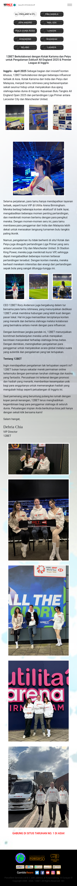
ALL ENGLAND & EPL (25, 14)
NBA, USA (51, 22)
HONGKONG (25, 39)
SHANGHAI (51, 39)
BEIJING (25, 47)
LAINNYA (51, 47)
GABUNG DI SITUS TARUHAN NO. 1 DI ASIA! (38, 833)
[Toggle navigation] (69, 4)
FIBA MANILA (51, 14)
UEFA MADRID (25, 22)
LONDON (52, 30)
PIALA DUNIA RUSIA (25, 30)
